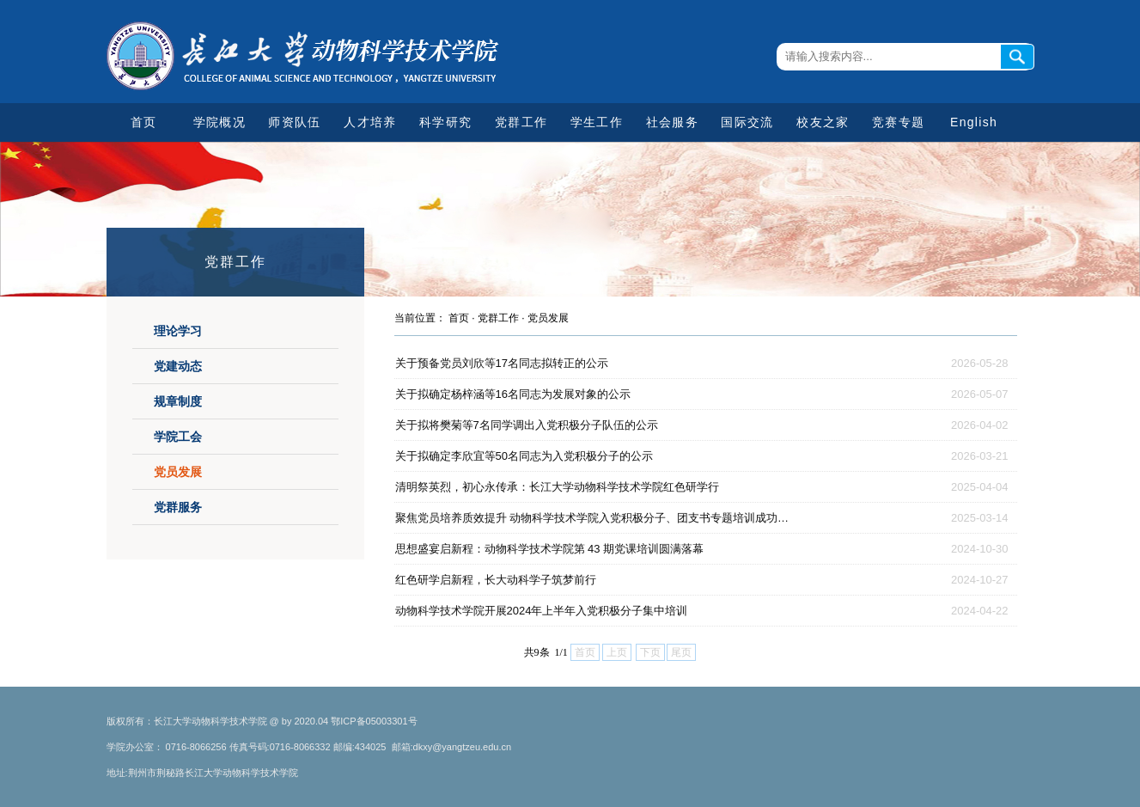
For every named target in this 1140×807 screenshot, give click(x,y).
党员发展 (178, 472)
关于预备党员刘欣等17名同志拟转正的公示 (501, 363)
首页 (144, 122)
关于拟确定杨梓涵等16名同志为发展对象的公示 (513, 394)
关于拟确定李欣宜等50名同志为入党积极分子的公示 (524, 455)
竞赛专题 (898, 122)
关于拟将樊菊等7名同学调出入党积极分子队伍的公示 (526, 425)
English (973, 122)
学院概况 (219, 122)
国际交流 (747, 122)
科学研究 (445, 122)
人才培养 (370, 122)
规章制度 (178, 401)
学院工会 (178, 436)
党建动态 (178, 366)
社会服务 (672, 122)
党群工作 (521, 122)
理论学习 (178, 331)
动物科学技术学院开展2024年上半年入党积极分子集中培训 (541, 610)
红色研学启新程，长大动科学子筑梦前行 (495, 579)
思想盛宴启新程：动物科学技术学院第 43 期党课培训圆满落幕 (549, 548)
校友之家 (822, 122)
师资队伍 (294, 122)
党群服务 (178, 507)
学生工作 (596, 122)
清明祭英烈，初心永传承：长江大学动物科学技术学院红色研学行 (557, 486)
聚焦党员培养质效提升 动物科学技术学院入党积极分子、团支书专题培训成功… (592, 517)
